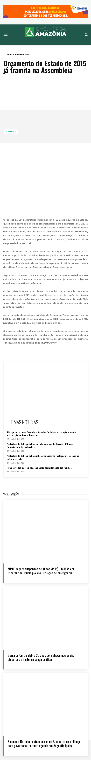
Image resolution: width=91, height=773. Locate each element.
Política (11, 131)
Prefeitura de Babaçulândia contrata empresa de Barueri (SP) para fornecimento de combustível (40, 445)
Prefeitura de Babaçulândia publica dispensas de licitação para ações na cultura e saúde (43, 457)
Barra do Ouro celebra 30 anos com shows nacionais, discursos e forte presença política (41, 657)
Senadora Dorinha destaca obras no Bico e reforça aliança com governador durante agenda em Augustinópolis (44, 743)
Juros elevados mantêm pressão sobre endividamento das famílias (39, 467)
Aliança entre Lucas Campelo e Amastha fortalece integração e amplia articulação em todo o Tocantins (41, 433)
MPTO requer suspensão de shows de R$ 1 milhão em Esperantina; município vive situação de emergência (41, 570)
